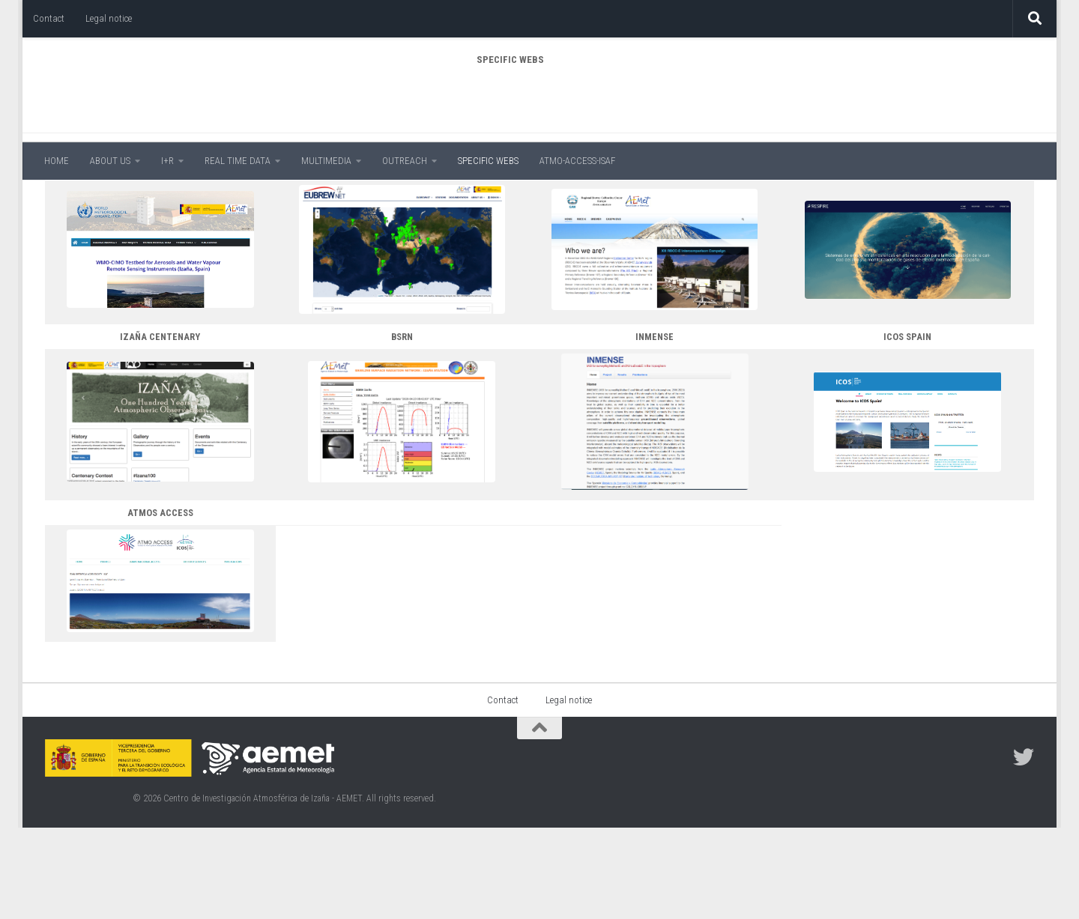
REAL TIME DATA (237, 160)
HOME (56, 160)
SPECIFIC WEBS (488, 160)
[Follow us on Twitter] (1023, 848)
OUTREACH (404, 160)
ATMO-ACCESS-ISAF (577, 160)
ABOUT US (110, 160)
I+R (167, 160)
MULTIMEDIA (326, 160)
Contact (48, 18)
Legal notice (108, 18)
